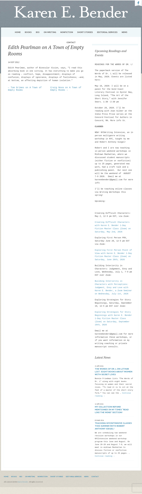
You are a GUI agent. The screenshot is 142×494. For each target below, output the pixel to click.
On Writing (50, 32)
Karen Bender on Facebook (138, 3)
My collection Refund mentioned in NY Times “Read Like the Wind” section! (112, 409)
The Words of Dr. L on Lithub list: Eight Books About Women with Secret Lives (113, 371)
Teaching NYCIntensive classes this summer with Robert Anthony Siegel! (113, 426)
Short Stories (85, 32)
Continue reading (104, 456)
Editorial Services (107, 32)
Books (28, 32)
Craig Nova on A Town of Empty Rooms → (65, 88)
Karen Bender (71, 12)
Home (18, 32)
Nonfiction (66, 32)
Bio (37, 32)
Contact (71, 42)
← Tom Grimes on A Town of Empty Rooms (25, 88)
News (124, 32)
